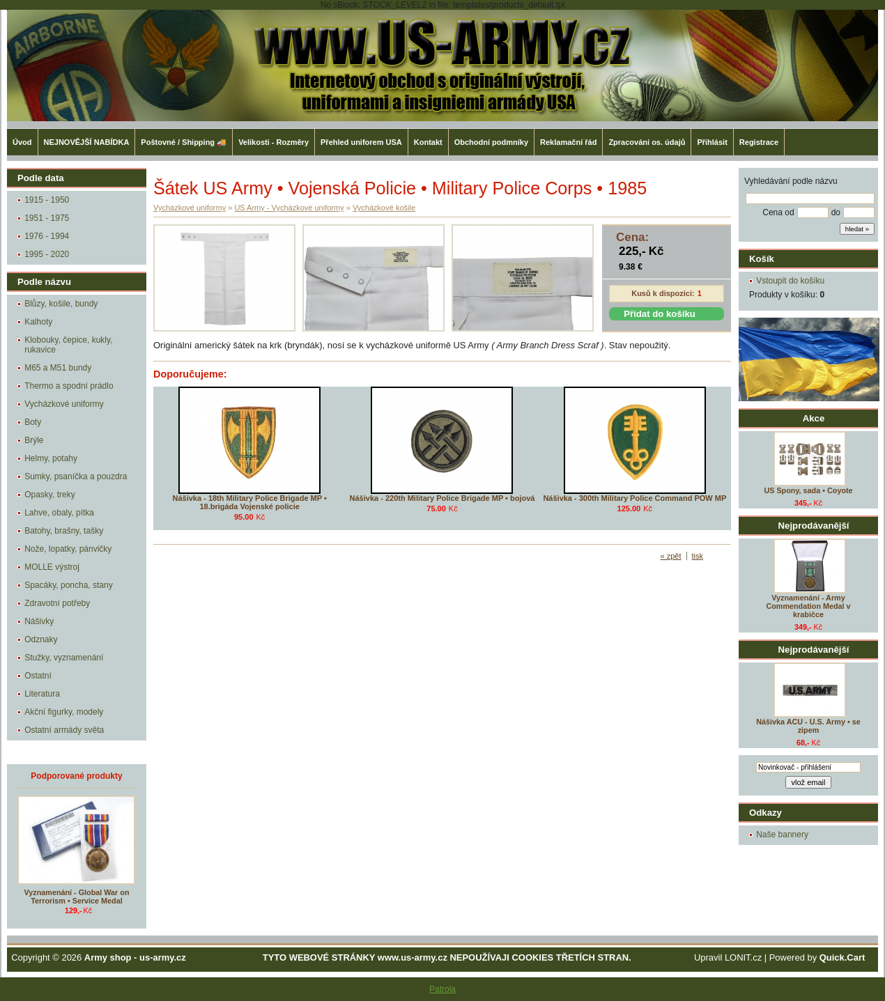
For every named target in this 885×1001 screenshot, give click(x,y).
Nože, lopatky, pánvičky (67, 549)
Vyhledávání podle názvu (791, 181)
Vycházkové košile (384, 207)
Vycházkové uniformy (64, 404)
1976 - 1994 (46, 236)
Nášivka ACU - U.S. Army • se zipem (808, 725)
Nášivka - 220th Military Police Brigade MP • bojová (442, 498)
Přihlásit (712, 142)
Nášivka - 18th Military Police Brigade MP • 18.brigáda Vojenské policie (250, 502)
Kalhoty (38, 322)
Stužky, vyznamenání (63, 657)
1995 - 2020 (46, 254)
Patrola (442, 989)
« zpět (671, 556)
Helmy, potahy (50, 458)
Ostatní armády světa (64, 730)
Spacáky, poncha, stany (68, 585)
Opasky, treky (49, 494)
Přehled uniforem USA (361, 142)
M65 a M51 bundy (57, 368)
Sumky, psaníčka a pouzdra (75, 476)
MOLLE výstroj (51, 567)
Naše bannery (782, 834)
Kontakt (428, 142)
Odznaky (40, 639)
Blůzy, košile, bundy (61, 304)
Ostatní (38, 676)
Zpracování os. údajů (646, 142)
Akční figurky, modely (63, 712)
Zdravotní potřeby (57, 603)
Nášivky (39, 621)
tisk (698, 556)
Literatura (42, 694)
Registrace (758, 142)
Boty (32, 422)
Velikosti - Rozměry (273, 142)
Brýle (33, 440)
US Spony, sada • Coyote (808, 490)
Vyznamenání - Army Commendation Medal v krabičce (808, 606)
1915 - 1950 (46, 200)
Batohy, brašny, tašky (63, 531)
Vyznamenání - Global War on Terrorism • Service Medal (77, 896)
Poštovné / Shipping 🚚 (183, 142)
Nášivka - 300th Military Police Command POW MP (634, 498)
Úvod (22, 142)
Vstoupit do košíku (790, 281)
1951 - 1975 (46, 218)
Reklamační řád (568, 142)
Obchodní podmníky (491, 142)
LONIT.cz (743, 957)
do (835, 212)
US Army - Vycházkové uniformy (289, 207)
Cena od (778, 212)
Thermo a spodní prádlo (68, 386)
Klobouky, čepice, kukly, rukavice (68, 345)
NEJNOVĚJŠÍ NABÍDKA (87, 142)
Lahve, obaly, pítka (59, 513)
